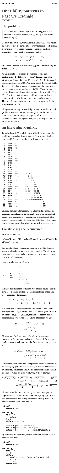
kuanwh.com (8, 3)
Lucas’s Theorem (43, 42)
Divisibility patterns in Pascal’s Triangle (23, 13)
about (54, 3)
